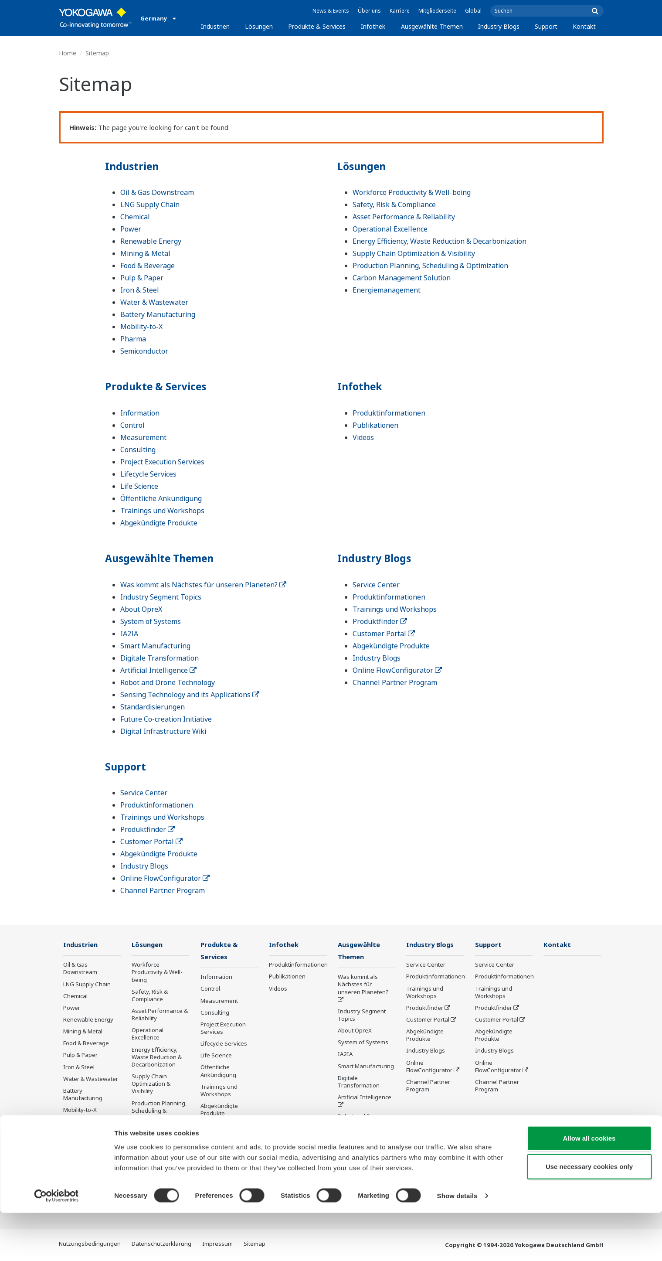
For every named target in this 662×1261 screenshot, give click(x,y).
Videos (363, 437)
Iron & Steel (139, 290)
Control (132, 425)
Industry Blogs (498, 26)
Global (473, 10)
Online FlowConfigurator (397, 670)
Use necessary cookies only (589, 1214)
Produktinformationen (389, 413)
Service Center (376, 585)
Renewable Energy (150, 241)
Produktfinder (380, 621)
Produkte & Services (317, 26)
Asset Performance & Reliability (404, 217)
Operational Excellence (390, 229)
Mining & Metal (145, 253)
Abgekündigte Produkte (158, 523)
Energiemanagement (387, 290)
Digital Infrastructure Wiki (163, 731)
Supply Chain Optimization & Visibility (414, 253)
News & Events (330, 10)
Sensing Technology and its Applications (189, 694)
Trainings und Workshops (162, 510)
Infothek (373, 26)
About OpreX (141, 609)
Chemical (135, 217)
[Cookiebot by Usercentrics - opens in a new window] (56, 1244)
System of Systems (150, 621)
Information (140, 413)
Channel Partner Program (395, 682)
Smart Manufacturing (155, 646)
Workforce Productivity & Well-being (412, 192)
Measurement (143, 437)
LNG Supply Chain (150, 204)
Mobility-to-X (141, 326)
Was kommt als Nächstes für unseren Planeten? (203, 585)
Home (67, 53)
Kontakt (584, 26)
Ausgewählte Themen (432, 26)
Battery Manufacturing (157, 314)
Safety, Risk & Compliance (394, 204)
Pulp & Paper (141, 278)
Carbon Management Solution (402, 278)
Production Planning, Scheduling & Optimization (430, 265)
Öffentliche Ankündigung (161, 498)
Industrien (215, 26)
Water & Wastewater (154, 302)
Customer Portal (384, 633)
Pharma (133, 339)
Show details (457, 1243)
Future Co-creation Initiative (166, 719)
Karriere (400, 10)
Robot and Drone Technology (167, 682)
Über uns (369, 10)
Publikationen (375, 425)
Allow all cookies (589, 1185)
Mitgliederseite (437, 10)
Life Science (139, 486)
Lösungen (259, 26)
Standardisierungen (152, 707)
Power (130, 229)
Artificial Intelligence (158, 670)
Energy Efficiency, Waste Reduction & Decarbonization (439, 241)
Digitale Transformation (159, 658)
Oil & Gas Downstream (157, 192)
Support (546, 26)
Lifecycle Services (148, 474)
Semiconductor (144, 351)
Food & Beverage (147, 265)
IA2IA (129, 633)
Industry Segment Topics (160, 597)
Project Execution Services (162, 462)
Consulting (138, 449)
